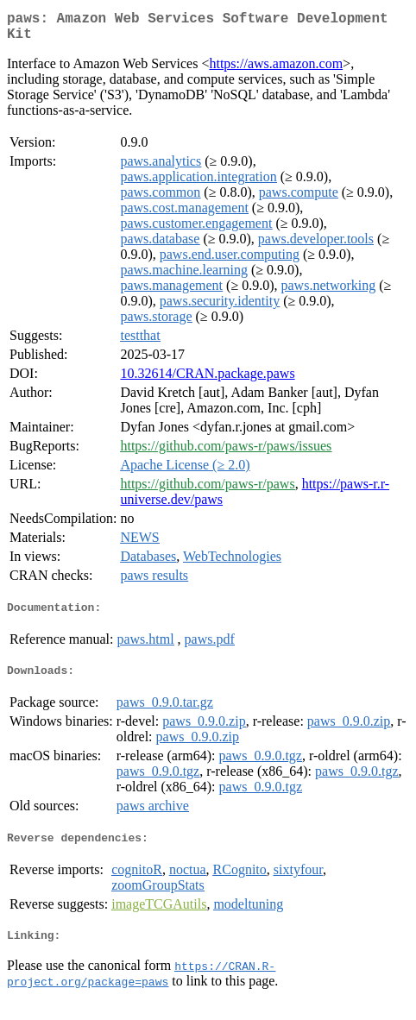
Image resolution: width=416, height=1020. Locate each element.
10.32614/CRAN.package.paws (207, 380)
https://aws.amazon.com (276, 70)
